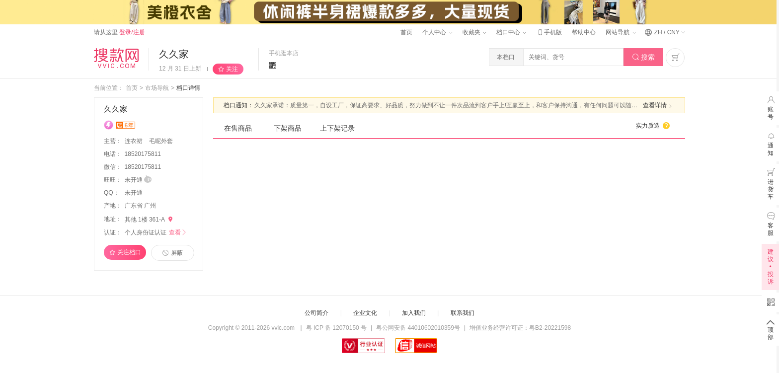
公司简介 (316, 312)
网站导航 (620, 32)
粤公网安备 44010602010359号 (418, 327)
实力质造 (653, 126)
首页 (406, 32)
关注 (232, 69)
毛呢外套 (161, 141)
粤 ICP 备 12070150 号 (336, 327)
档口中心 (511, 32)
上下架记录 (337, 128)
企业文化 (365, 312)
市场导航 (157, 87)
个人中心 (437, 32)
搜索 (643, 57)
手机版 (549, 32)
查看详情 (659, 106)
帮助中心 (584, 32)
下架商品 (288, 128)
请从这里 (119, 32)
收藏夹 (474, 32)
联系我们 (462, 312)
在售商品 (238, 128)
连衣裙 (134, 141)
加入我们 (414, 312)
